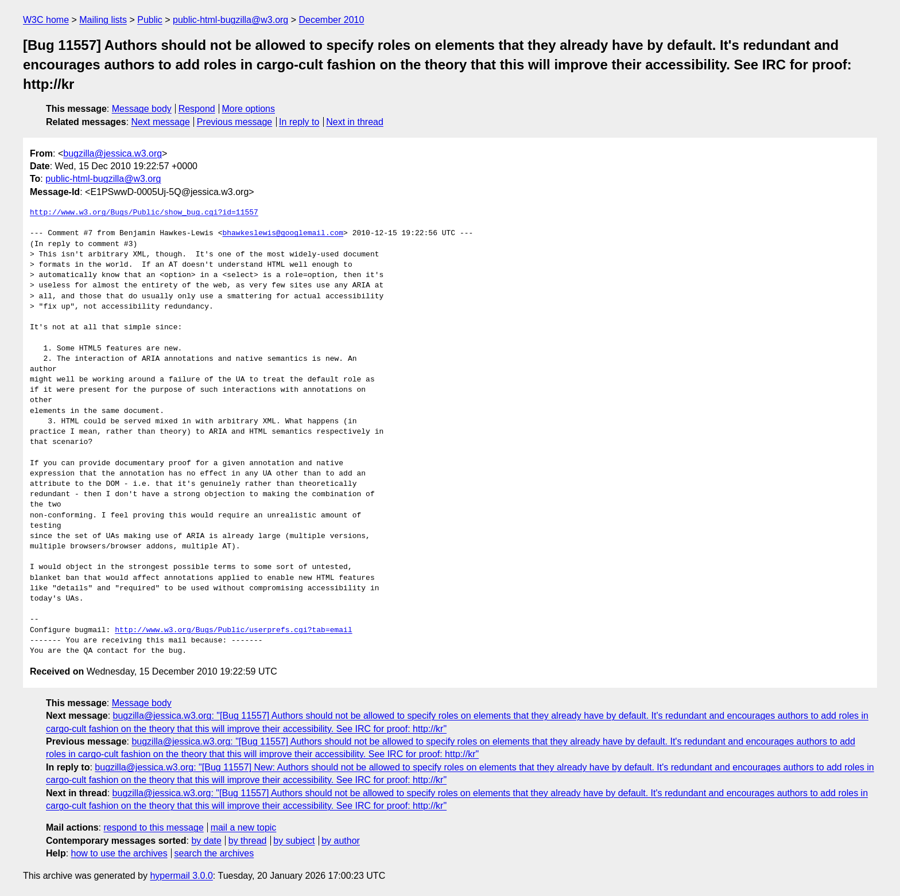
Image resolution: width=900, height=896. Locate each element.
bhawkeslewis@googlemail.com (282, 233)
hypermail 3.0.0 (181, 876)
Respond (197, 109)
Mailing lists (103, 20)
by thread (247, 841)
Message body (142, 109)
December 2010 (331, 20)
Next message (160, 122)
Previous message (235, 122)
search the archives (214, 853)
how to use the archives (119, 853)
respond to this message (153, 827)
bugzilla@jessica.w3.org (112, 153)
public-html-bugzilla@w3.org (230, 20)
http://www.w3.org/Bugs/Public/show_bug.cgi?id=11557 (144, 213)
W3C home (46, 20)
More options (249, 109)
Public (149, 20)
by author (340, 841)
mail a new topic (244, 827)
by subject (294, 841)
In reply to (299, 122)
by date (206, 841)
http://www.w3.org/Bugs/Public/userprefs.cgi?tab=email (233, 630)
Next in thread (354, 122)
